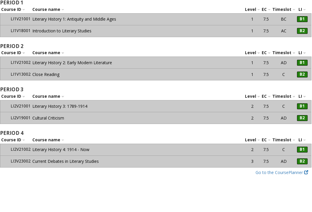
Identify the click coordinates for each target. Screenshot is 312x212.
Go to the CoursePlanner (282, 172)
